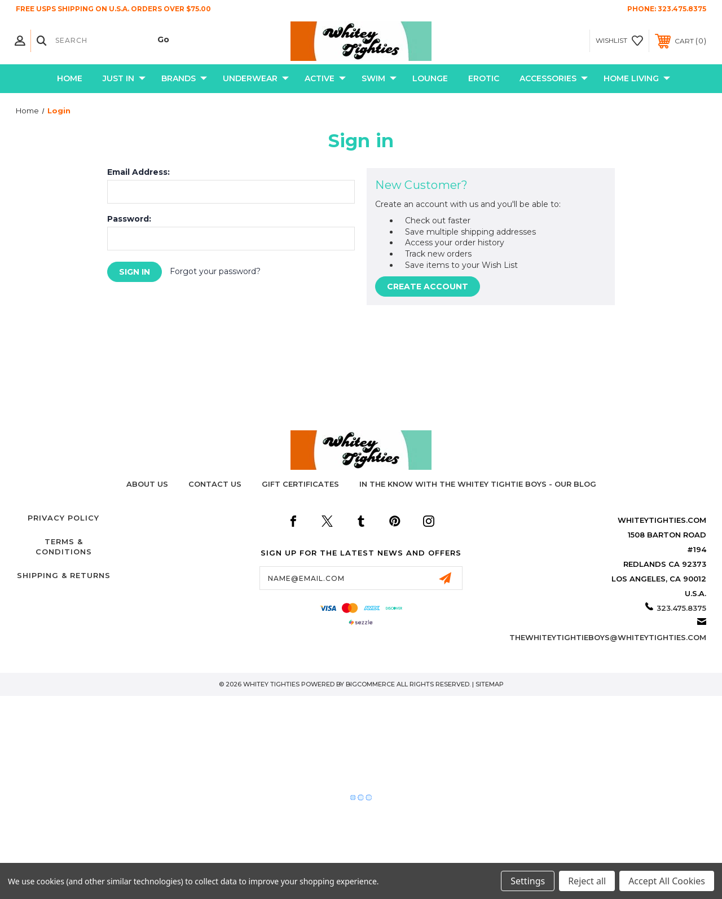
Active (325, 79)
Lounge (430, 78)
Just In (124, 79)
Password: (129, 219)
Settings (527, 881)
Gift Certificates (300, 483)
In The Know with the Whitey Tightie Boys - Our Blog (477, 483)
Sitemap (490, 684)
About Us (147, 483)
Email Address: (138, 172)
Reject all (587, 881)
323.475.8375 (682, 9)
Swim (379, 79)
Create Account (427, 286)
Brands (184, 79)
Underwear (256, 79)
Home (69, 78)
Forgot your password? (215, 271)
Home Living (637, 79)
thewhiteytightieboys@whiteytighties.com (607, 637)
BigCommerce (370, 684)
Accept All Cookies (666, 881)
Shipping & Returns (64, 575)
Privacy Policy (63, 517)
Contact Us (214, 483)
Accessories (554, 79)
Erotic (483, 78)
